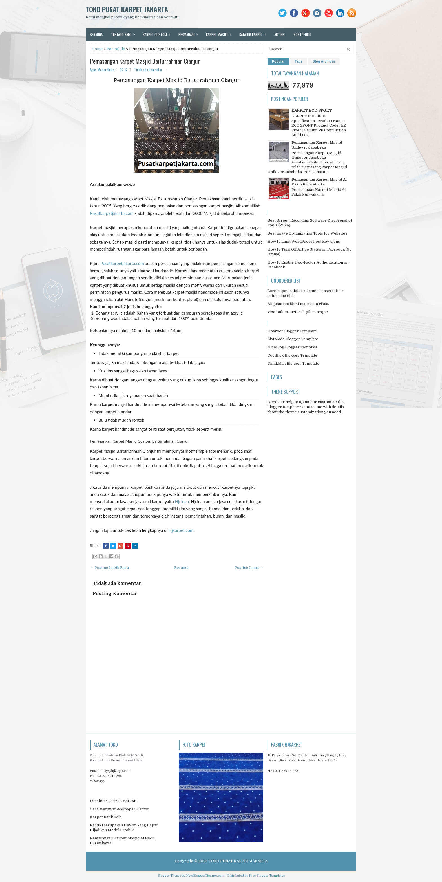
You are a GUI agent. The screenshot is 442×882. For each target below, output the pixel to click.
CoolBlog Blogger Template (292, 355)
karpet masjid (220, 32)
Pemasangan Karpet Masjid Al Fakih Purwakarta (319, 181)
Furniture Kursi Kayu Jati (113, 801)
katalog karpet (254, 32)
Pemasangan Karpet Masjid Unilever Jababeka (316, 144)
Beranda (181, 567)
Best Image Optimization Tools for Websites (307, 233)
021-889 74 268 (286, 770)
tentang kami (125, 32)
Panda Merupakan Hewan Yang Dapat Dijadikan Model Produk (124, 827)
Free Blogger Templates (267, 875)
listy (116, 770)
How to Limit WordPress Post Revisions (304, 241)
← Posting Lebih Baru (109, 567)
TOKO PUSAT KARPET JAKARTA (127, 9)
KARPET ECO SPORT (311, 110)
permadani (190, 32)
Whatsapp (97, 781)
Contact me (312, 407)
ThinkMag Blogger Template (293, 363)
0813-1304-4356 (109, 775)
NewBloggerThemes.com (205, 875)
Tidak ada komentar (148, 69)
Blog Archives (324, 61)
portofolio (302, 34)
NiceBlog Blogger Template (293, 347)
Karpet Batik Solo (106, 817)
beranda (96, 34)
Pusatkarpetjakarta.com (112, 213)
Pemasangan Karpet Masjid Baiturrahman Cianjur (145, 61)
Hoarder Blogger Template (292, 331)
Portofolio (116, 49)
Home (97, 49)
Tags (298, 61)
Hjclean (182, 501)
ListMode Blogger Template (293, 339)
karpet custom (158, 32)
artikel (279, 34)
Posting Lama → (249, 567)
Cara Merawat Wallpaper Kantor (119, 809)
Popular (278, 61)
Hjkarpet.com (181, 530)
